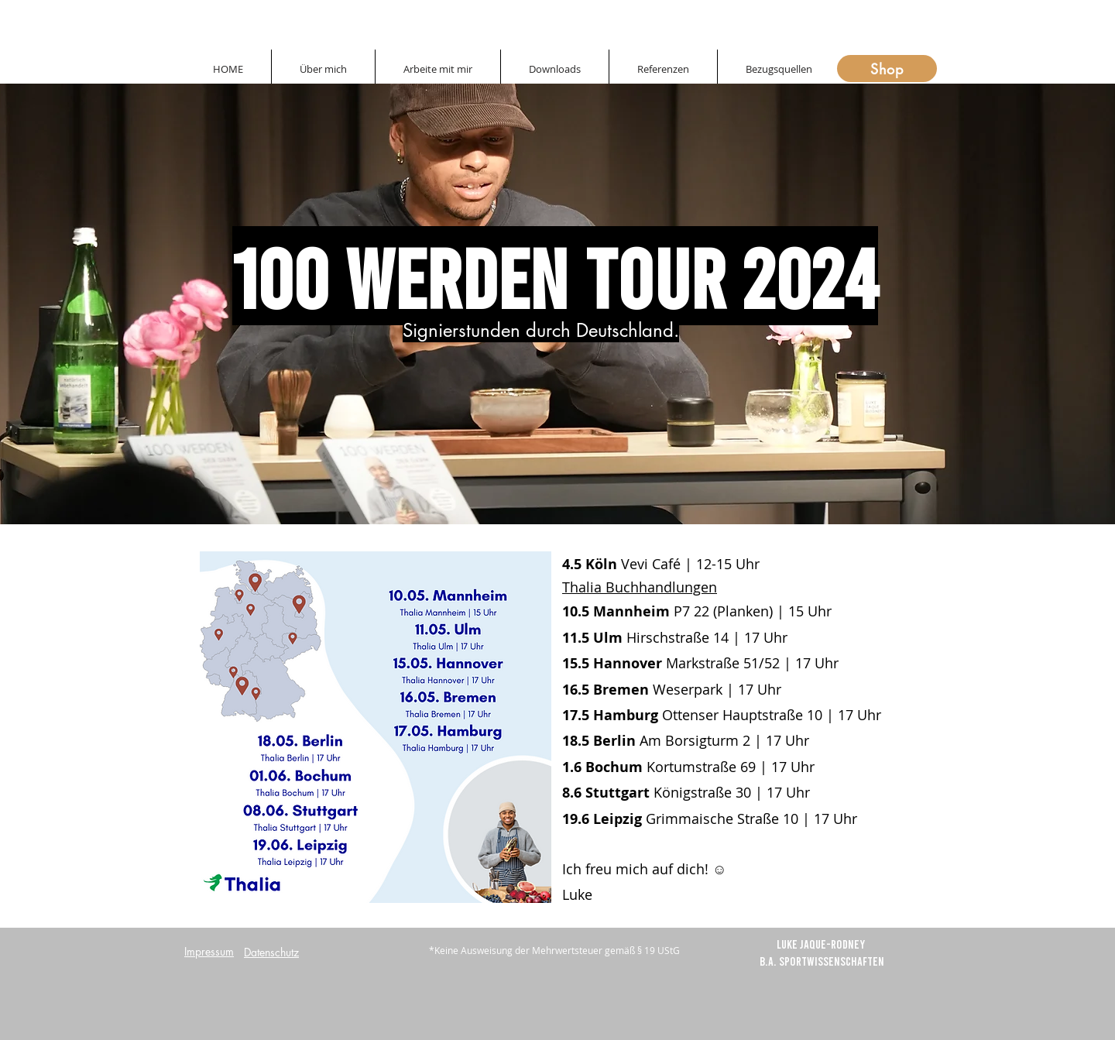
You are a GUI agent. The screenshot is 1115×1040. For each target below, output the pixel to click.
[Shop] (887, 68)
